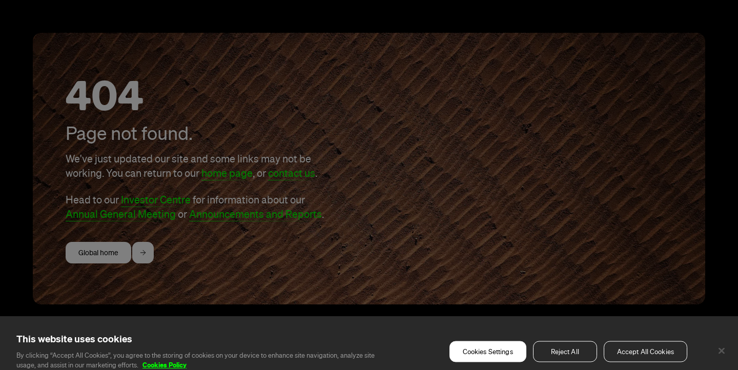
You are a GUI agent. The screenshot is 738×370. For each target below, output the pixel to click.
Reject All (565, 357)
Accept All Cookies (645, 357)
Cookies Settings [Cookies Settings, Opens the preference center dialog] (488, 357)
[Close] (721, 356)
